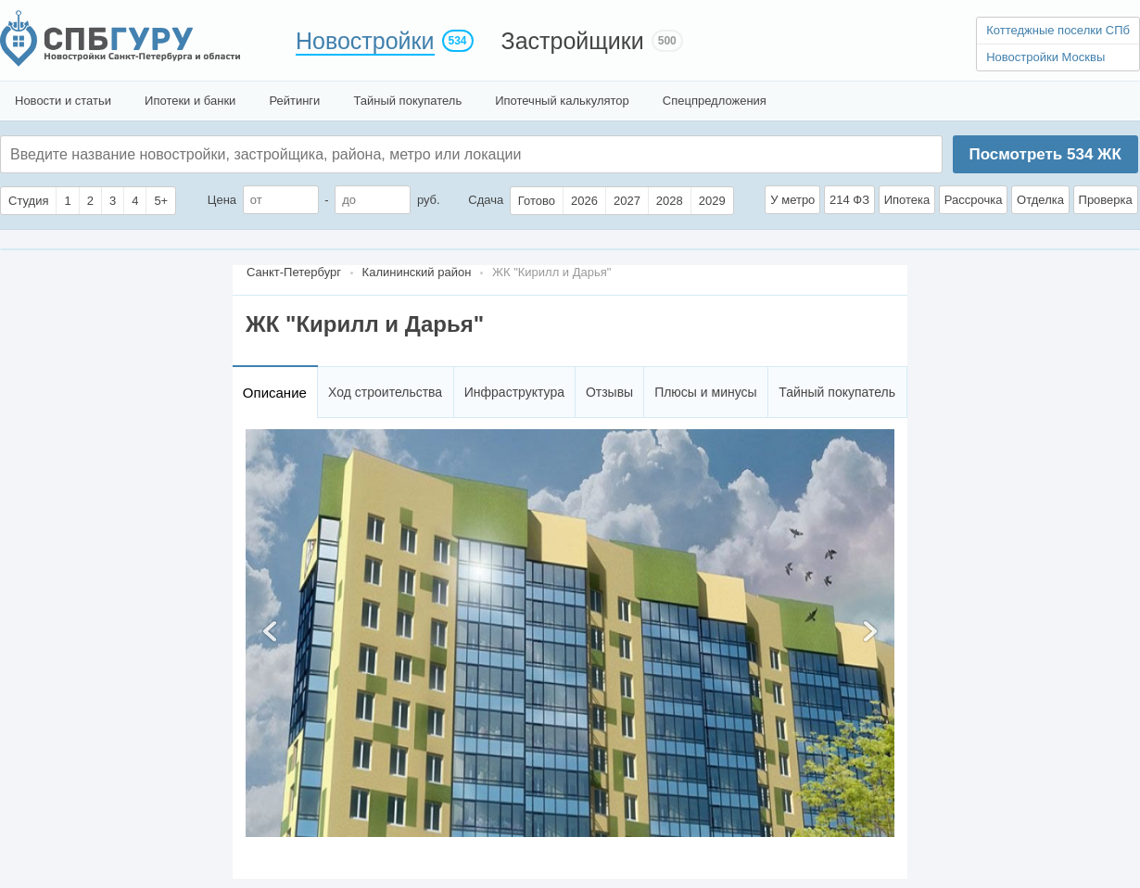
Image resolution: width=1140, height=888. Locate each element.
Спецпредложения (714, 101)
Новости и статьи (63, 101)
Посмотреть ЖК (1045, 154)
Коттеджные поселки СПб (1058, 30)
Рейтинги (294, 101)
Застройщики (572, 41)
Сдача (485, 200)
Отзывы (609, 392)
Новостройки (365, 41)
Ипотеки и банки (190, 101)
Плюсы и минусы (705, 392)
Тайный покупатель (407, 101)
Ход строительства (385, 392)
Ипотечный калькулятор (562, 101)
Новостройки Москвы (1045, 57)
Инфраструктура (514, 392)
